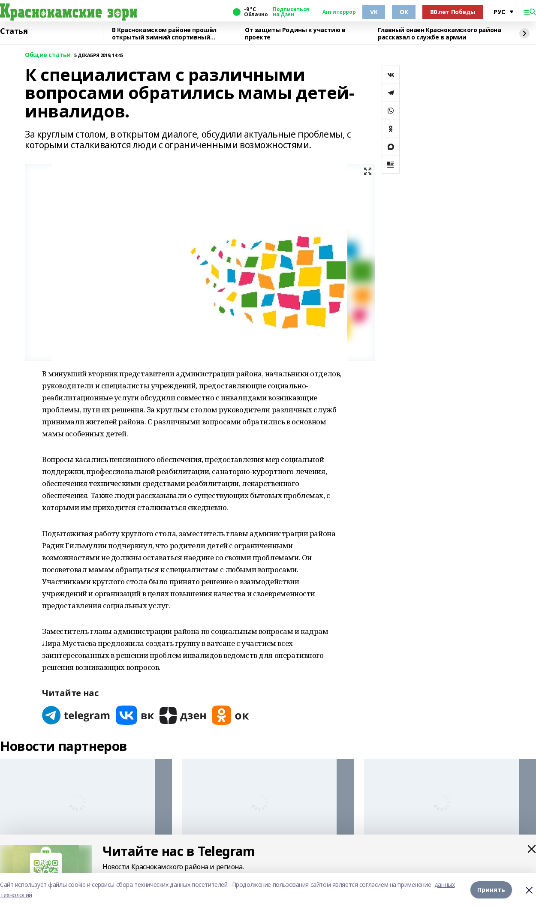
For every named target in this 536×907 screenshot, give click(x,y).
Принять (491, 890)
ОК (404, 12)
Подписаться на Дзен (291, 12)
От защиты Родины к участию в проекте (295, 34)
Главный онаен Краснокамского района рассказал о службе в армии (439, 34)
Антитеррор (338, 12)
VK (373, 12)
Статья (13, 31)
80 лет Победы (453, 12)
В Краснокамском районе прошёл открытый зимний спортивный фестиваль (164, 34)
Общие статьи (48, 55)
